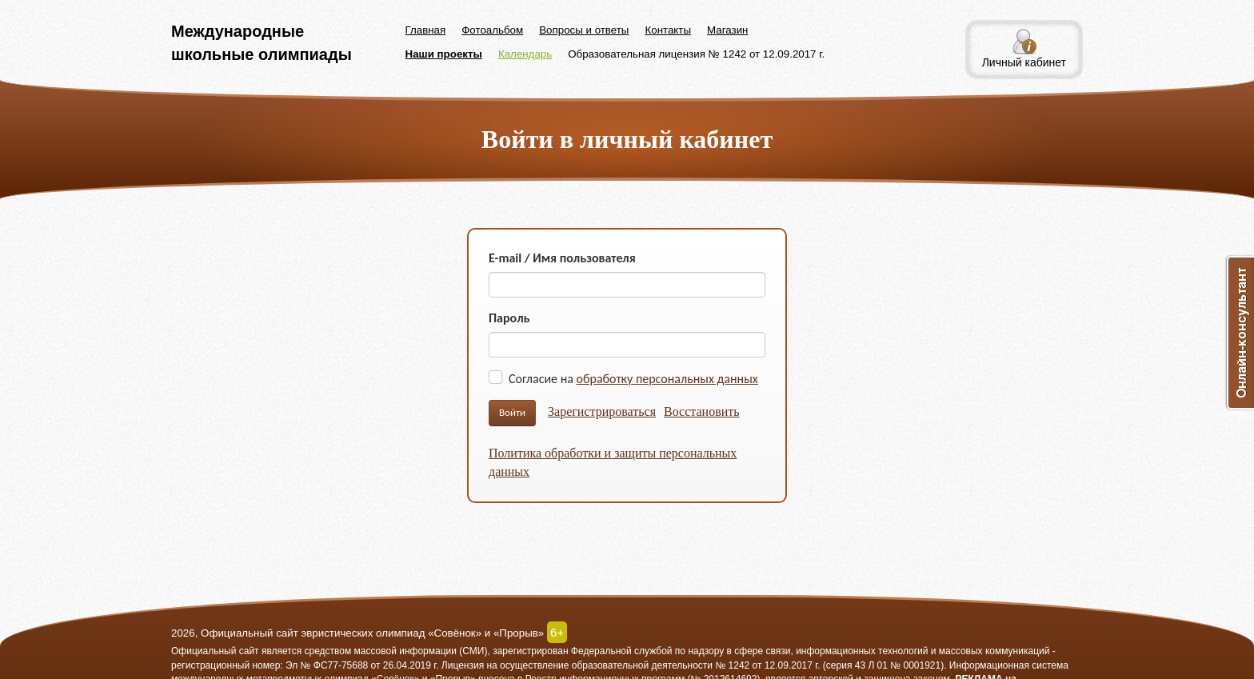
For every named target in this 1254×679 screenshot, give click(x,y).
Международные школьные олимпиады (261, 42)
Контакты (668, 30)
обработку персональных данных (667, 378)
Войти (512, 412)
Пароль (509, 318)
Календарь (525, 54)
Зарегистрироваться (602, 411)
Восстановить (702, 411)
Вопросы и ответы (584, 30)
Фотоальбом (492, 30)
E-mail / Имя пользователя (562, 258)
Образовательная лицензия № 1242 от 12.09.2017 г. (696, 54)
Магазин (727, 30)
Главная (425, 30)
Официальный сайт (215, 651)
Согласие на (633, 378)
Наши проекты (443, 54)
